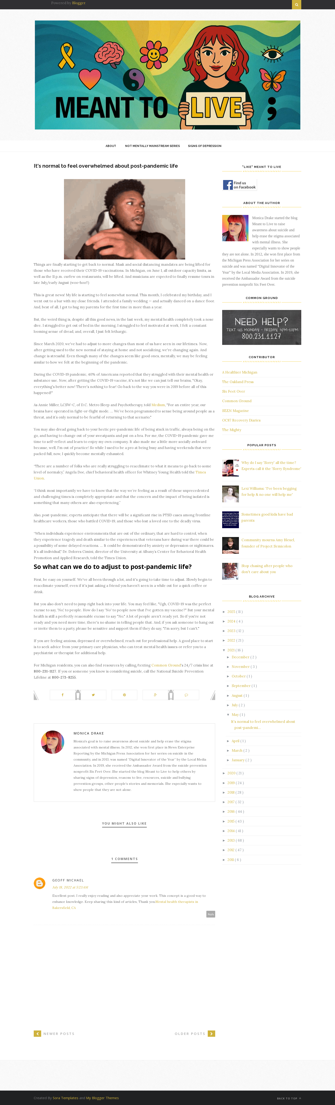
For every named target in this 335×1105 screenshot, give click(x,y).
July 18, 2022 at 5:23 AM (70, 887)
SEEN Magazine (235, 410)
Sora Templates (65, 1097)
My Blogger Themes (102, 1097)
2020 (232, 773)
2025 (232, 611)
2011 (231, 859)
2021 (231, 650)
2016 (232, 811)
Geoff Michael (68, 880)
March (237, 750)
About (111, 146)
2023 (232, 631)
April (236, 741)
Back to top (289, 1098)
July (235, 705)
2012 (231, 850)
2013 (232, 840)
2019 (232, 783)
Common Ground (166, 665)
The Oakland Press (238, 382)
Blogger (78, 3)
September (241, 685)
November (241, 666)
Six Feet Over (233, 391)
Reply (211, 914)
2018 (231, 792)
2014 (232, 831)
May (236, 714)
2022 (232, 640)
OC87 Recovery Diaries (241, 420)
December (241, 657)
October (239, 676)
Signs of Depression (204, 146)
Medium (158, 405)
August (238, 695)
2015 (231, 821)
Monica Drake (89, 733)
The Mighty (231, 430)
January (238, 760)
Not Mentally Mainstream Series (152, 146)
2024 (232, 621)
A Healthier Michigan (239, 372)
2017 (231, 802)
